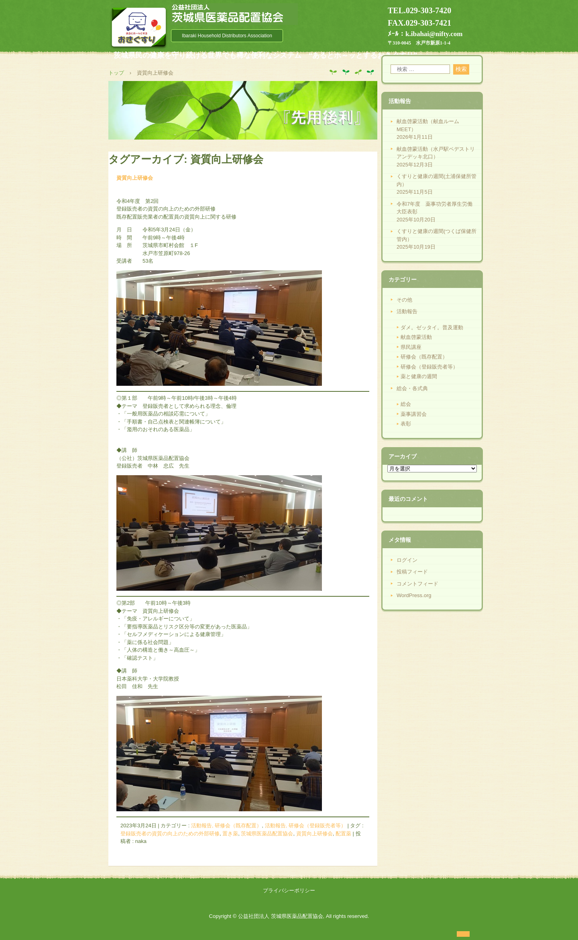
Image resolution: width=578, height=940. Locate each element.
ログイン (407, 560)
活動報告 (407, 311)
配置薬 (343, 834)
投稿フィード (412, 572)
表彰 (406, 424)
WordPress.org (414, 595)
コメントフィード (417, 584)
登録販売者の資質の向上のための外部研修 (170, 834)
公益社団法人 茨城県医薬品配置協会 (234, 14)
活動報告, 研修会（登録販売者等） (305, 825)
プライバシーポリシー (289, 890)
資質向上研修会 (134, 178)
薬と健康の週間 (419, 376)
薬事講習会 (414, 414)
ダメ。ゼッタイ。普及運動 (432, 327)
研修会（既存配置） (424, 357)
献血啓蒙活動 (416, 337)
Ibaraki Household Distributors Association (227, 35)
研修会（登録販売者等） (429, 367)
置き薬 (230, 834)
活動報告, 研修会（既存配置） (226, 825)
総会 (406, 404)
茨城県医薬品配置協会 (267, 834)
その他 (404, 300)
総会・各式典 (412, 388)
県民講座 (411, 347)
